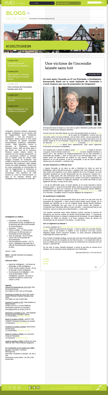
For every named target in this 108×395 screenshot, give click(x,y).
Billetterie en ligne (24, 316)
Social (45, 264)
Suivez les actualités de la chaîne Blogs (28, 13)
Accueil (8, 18)
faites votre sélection (63, 3)
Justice (46, 261)
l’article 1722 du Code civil (87, 191)
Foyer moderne (80, 150)
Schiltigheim (23, 18)
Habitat (46, 259)
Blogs (36, 3)
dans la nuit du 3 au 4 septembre (65, 143)
